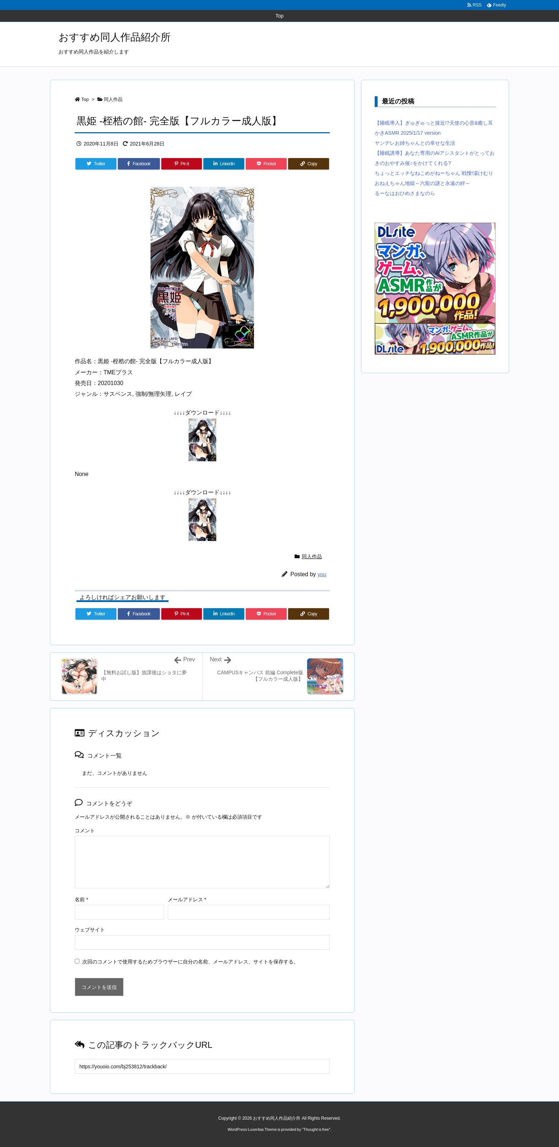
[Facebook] (139, 164)
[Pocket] (266, 164)
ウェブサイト (90, 930)
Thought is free (316, 1129)
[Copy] (308, 164)
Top (85, 99)
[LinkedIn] (223, 164)
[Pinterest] (181, 164)
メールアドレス (187, 899)
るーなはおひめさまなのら (405, 193)
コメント (85, 830)
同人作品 (113, 99)
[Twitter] (95, 164)
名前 (81, 899)
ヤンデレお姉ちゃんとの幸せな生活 (415, 143)
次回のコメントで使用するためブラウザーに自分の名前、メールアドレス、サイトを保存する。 (190, 962)
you (322, 574)
